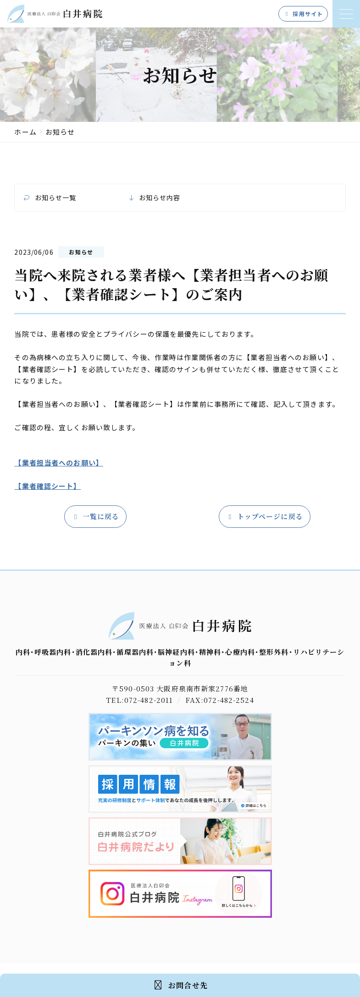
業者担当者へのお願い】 (62, 462)
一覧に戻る (96, 516)
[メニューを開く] (346, 13)
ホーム (25, 132)
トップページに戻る (264, 516)
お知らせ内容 (160, 197)
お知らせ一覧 (56, 197)
